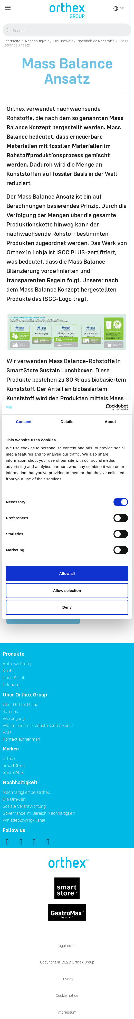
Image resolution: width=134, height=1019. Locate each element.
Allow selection (67, 590)
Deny (67, 607)
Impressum (67, 1012)
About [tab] (110, 421)
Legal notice (67, 945)
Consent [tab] (24, 421)
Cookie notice (67, 995)
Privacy (67, 978)
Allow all (67, 573)
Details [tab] (67, 421)
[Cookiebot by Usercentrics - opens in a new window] (105, 407)
